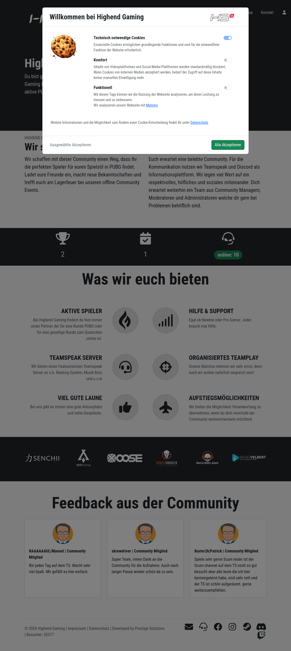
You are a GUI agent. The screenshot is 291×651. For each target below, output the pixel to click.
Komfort (100, 60)
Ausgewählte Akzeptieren (70, 144)
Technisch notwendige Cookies (119, 37)
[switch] (228, 60)
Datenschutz (199, 122)
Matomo (152, 105)
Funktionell (103, 87)
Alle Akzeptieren (228, 144)
